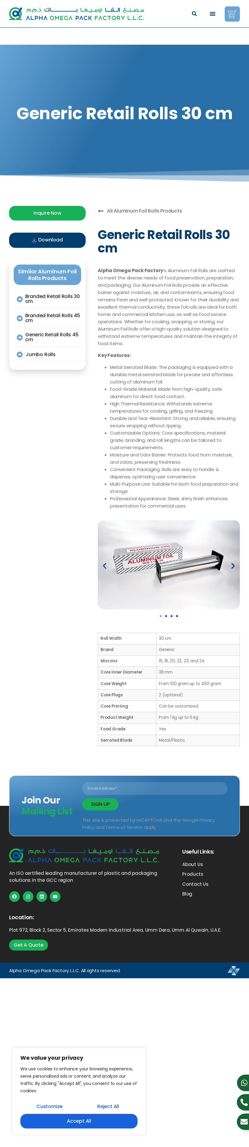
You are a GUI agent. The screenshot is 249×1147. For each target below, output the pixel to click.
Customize (49, 1106)
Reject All (108, 1106)
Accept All (79, 1121)
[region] (79, 1091)
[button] (194, 14)
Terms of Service (123, 827)
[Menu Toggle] (212, 14)
